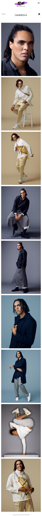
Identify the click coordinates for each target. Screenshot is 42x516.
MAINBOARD (27, 514)
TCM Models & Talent (21, 4)
